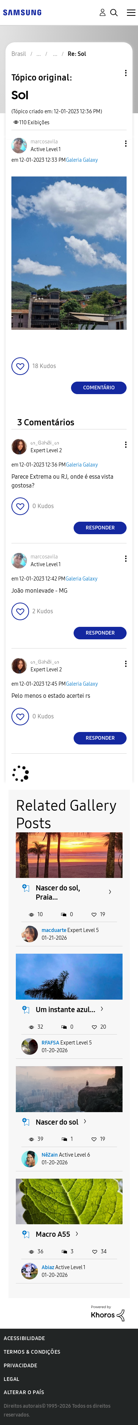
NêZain (50, 1155)
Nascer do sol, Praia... (58, 892)
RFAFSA (50, 1043)
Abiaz (48, 1267)
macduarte (54, 930)
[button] (113, 143)
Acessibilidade (24, 1338)
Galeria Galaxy (82, 160)
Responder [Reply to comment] (100, 528)
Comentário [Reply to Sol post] (99, 388)
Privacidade (21, 1365)
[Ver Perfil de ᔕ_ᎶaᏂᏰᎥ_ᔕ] (45, 443)
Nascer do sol (57, 1122)
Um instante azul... (65, 1009)
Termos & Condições (32, 1352)
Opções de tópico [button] (113, 73)
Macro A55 (53, 1234)
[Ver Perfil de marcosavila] (44, 142)
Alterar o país (24, 1392)
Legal (12, 1379)
